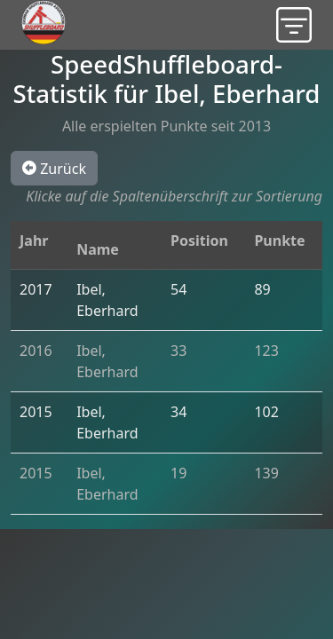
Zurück (54, 167)
